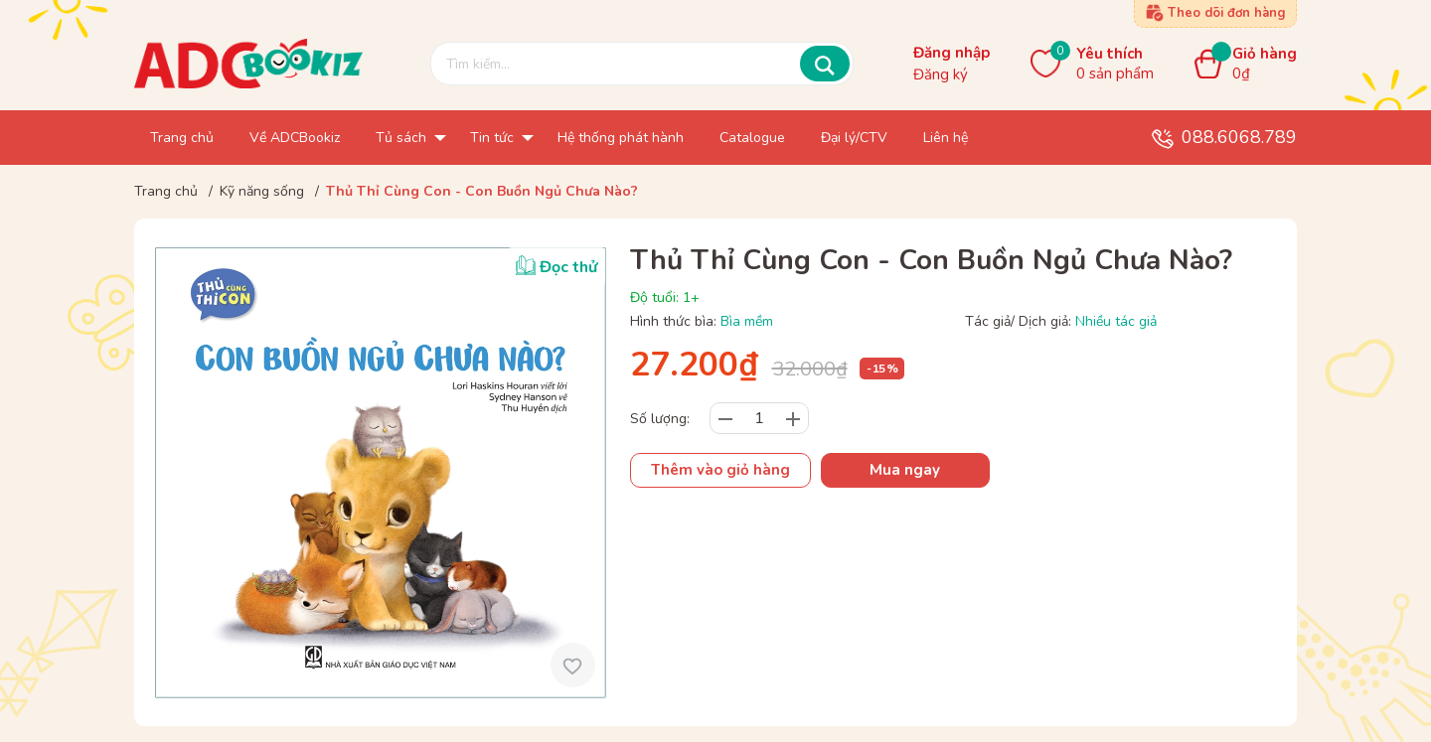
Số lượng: (660, 418)
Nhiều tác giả (1116, 321)
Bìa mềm (746, 321)
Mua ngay (905, 470)
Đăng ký (940, 74)
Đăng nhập (951, 53)
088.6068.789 (1239, 137)
